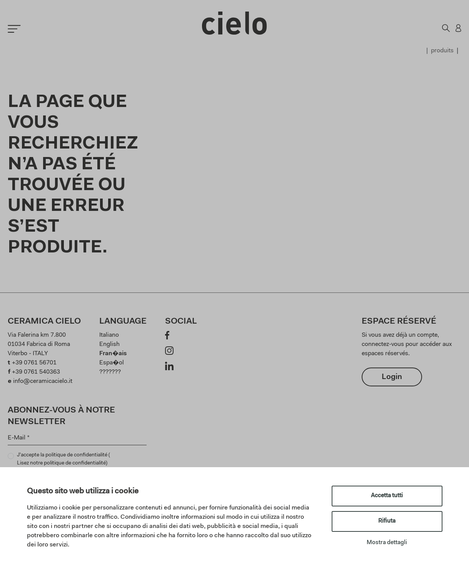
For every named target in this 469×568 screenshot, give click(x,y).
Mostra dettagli (387, 543)
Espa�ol (111, 363)
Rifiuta (387, 521)
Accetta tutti (387, 496)
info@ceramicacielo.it (42, 381)
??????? (110, 372)
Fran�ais (113, 354)
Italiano (109, 335)
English (109, 344)
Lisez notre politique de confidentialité (61, 463)
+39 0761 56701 (34, 363)
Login (392, 377)
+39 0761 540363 (36, 372)
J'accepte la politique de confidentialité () (63, 460)
